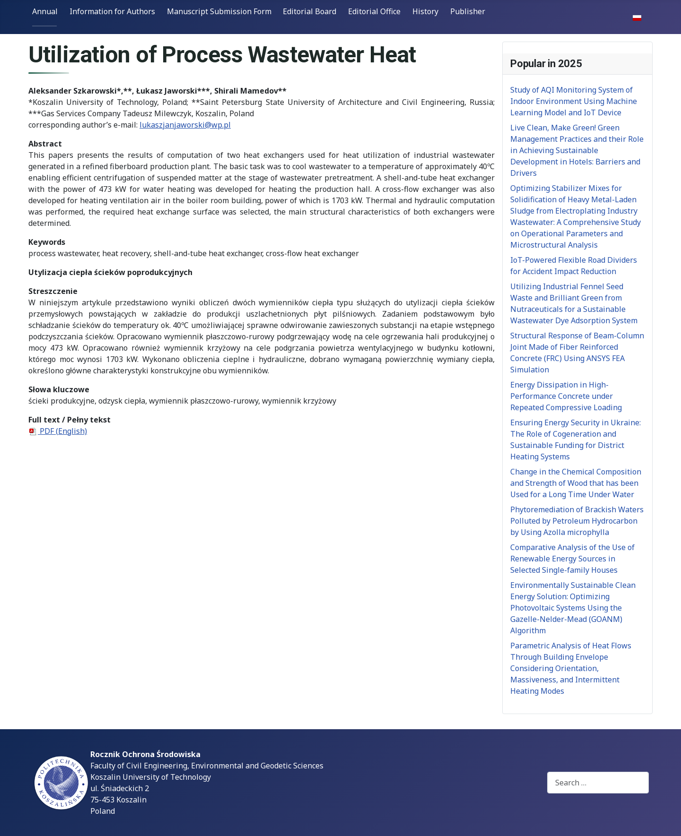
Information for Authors (112, 11)
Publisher (467, 11)
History (425, 11)
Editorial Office (374, 11)
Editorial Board (309, 11)
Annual (45, 11)
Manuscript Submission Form (219, 11)
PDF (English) (57, 431)
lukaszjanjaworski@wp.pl (185, 125)
